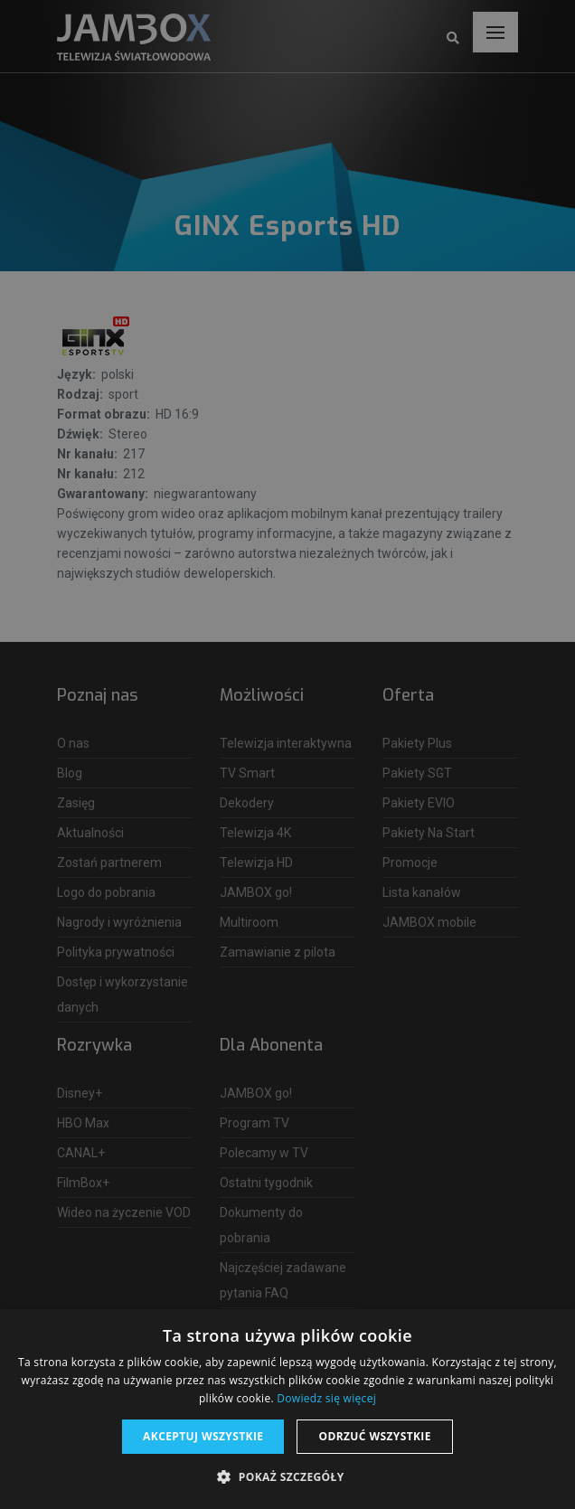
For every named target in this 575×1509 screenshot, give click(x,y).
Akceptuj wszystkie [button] (203, 1436)
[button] (287, 1477)
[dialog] (287, 754)
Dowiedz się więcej (326, 1398)
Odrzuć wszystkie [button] (374, 1436)
